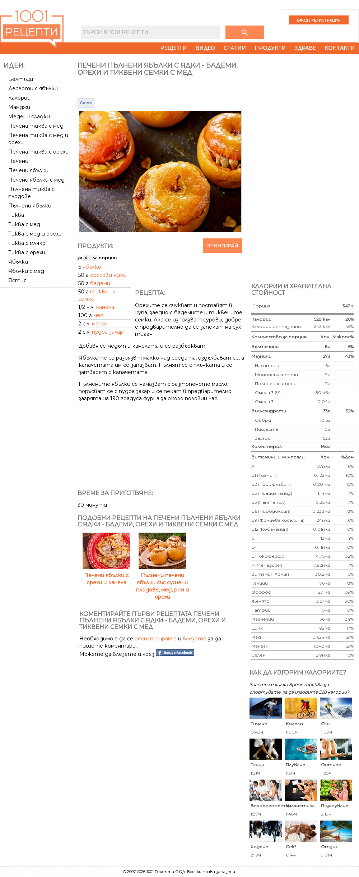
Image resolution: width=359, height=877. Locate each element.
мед (98, 315)
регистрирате (156, 638)
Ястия (17, 280)
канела (105, 307)
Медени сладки (29, 116)
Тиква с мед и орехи (35, 233)
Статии (235, 48)
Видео (205, 48)
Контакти (340, 48)
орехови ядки (108, 275)
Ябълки (18, 262)
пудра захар (107, 332)
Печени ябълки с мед (36, 180)
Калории (19, 98)
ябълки (92, 267)
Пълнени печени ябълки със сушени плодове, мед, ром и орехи (162, 582)
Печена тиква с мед (36, 126)
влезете (194, 638)
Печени (18, 161)
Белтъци (20, 79)
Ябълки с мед (26, 271)
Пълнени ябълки (29, 205)
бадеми (100, 283)
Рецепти (173, 48)
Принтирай (222, 245)
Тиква (16, 215)
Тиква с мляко (27, 243)
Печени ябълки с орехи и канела (106, 575)
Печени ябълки (28, 170)
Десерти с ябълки (33, 88)
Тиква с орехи (26, 252)
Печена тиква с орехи (38, 152)
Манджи (19, 107)
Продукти (270, 48)
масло (99, 323)
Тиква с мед (24, 224)
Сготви (86, 103)
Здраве (305, 48)
